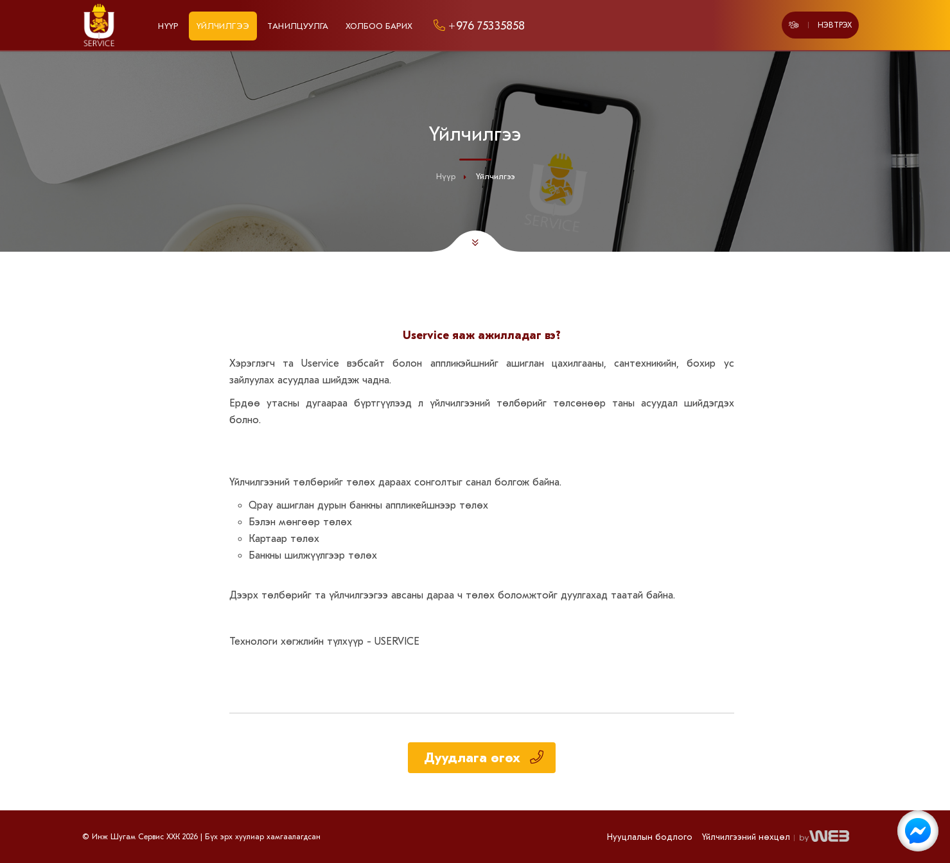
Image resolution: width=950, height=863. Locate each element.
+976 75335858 (477, 26)
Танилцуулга (297, 26)
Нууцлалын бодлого (649, 837)
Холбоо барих (379, 26)
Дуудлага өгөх (483, 757)
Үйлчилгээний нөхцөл (746, 837)
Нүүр (168, 26)
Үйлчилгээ (223, 26)
